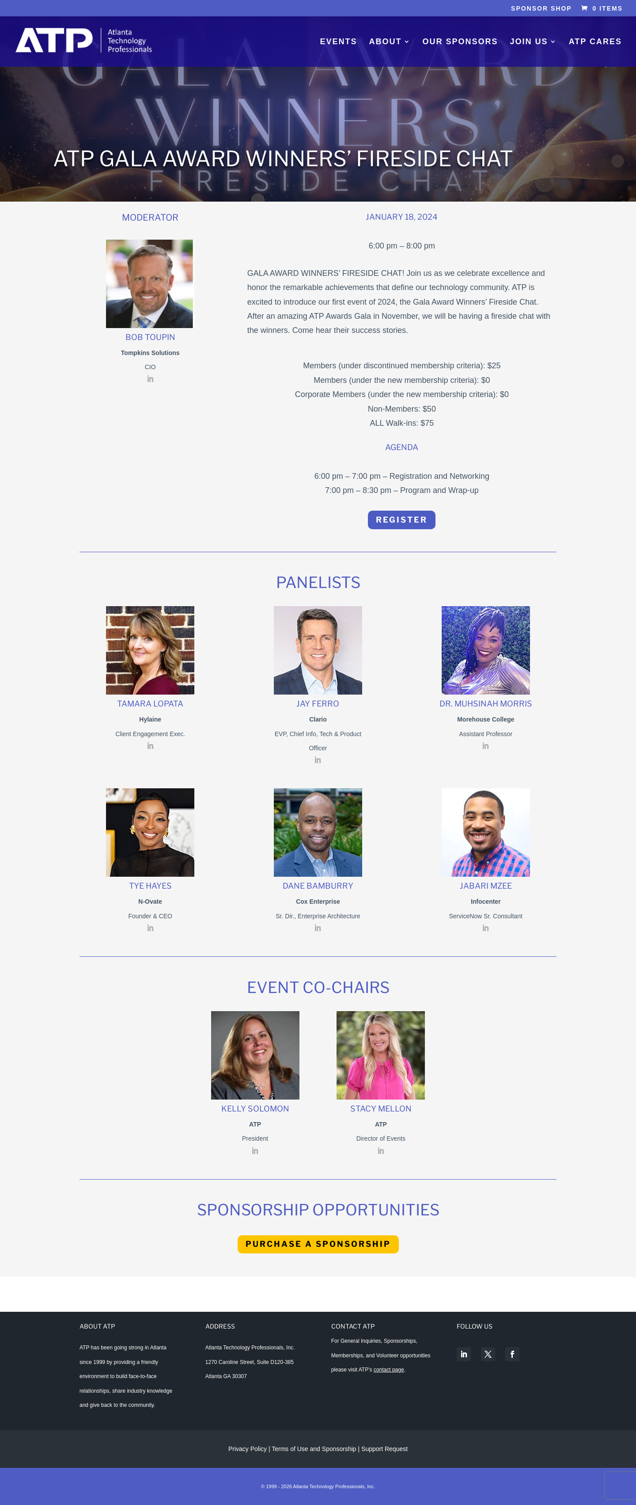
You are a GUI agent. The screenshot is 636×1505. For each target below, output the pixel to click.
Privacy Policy (247, 1448)
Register (402, 519)
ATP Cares (595, 42)
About (385, 42)
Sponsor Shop (541, 8)
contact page (389, 1370)
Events (338, 42)
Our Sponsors (460, 42)
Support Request (384, 1448)
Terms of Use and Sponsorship (315, 1448)
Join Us (529, 42)
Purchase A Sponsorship (318, 1244)
